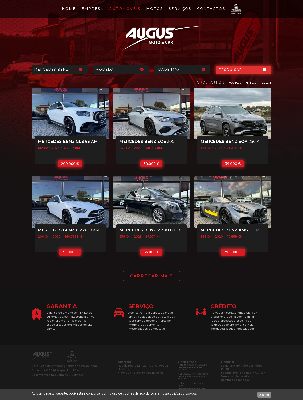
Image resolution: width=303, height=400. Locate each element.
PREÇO (250, 82)
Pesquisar (230, 69)
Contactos (211, 9)
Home (69, 9)
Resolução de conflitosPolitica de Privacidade (65, 366)
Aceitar (264, 394)
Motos (154, 9)
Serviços (180, 9)
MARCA (233, 82)
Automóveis (125, 9)
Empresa (93, 9)
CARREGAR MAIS (151, 275)
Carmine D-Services (70, 374)
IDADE (265, 82)
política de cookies (183, 393)
